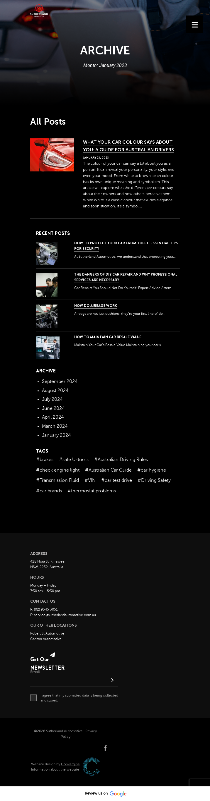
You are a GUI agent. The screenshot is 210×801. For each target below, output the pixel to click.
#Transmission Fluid (57, 480)
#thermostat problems (91, 491)
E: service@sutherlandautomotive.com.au (63, 615)
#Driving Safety (154, 480)
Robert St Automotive (47, 633)
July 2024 (52, 399)
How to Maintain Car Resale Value (107, 337)
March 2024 (55, 426)
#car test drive (116, 480)
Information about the (55, 769)
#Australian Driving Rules (121, 459)
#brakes (44, 459)
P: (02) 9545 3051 (44, 609)
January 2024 (56, 435)
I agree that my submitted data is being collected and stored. (74, 697)
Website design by (55, 764)
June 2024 (53, 408)
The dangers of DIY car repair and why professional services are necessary (125, 277)
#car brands (49, 491)
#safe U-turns (74, 459)
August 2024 (55, 390)
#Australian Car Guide (108, 470)
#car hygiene (151, 470)
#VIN (90, 480)
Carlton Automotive (46, 639)
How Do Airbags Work (95, 305)
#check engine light (57, 470)
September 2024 (60, 381)
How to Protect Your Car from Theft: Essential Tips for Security (126, 245)
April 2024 (53, 417)
